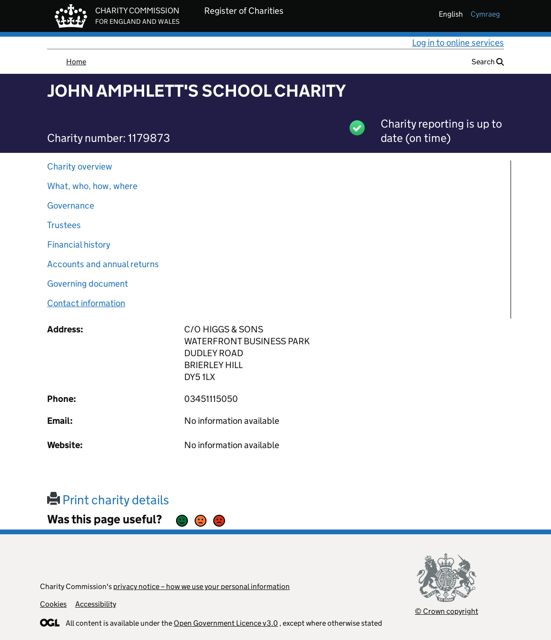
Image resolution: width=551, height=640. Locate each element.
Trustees (64, 225)
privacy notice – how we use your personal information (201, 586)
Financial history (78, 244)
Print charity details (108, 500)
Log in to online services (458, 42)
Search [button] (488, 61)
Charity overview (79, 166)
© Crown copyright (446, 611)
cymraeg (485, 14)
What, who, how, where (92, 185)
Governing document (87, 283)
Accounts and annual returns (103, 264)
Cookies (53, 604)
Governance (70, 205)
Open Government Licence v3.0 (226, 623)
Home (76, 61)
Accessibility (95, 604)
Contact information (86, 303)
